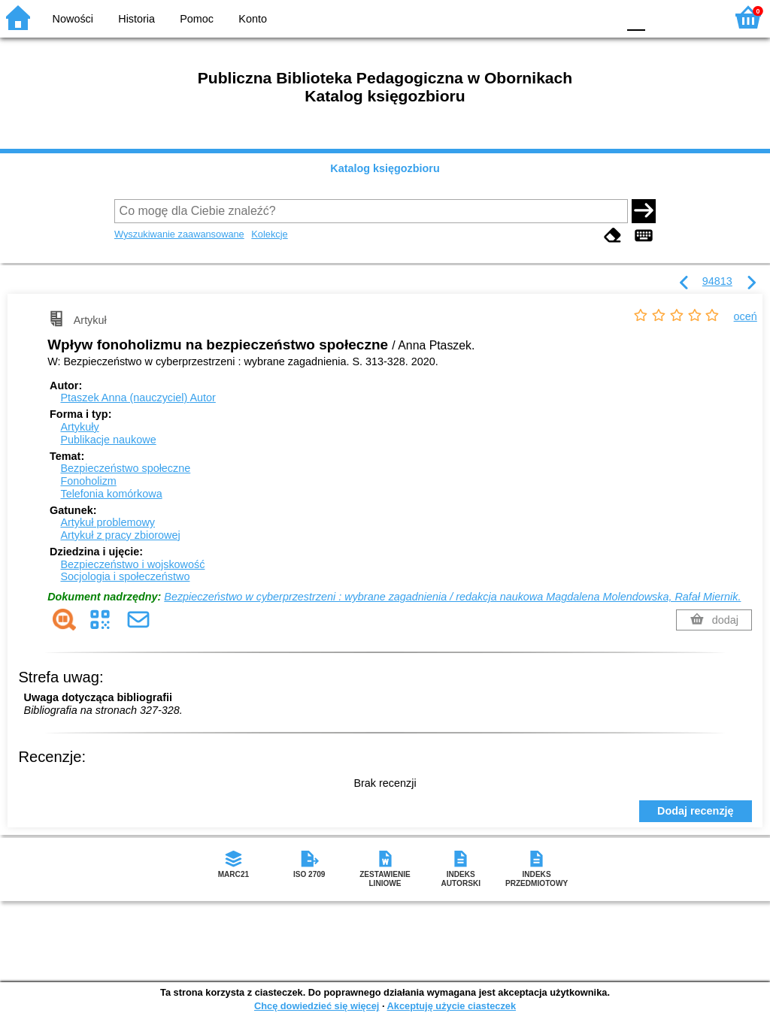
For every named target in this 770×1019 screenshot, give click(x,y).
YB (570, 17)
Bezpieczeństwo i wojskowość (132, 564)
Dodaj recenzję (695, 811)
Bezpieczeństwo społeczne (125, 468)
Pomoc (197, 19)
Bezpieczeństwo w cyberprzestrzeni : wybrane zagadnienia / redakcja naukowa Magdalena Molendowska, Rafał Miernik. (452, 597)
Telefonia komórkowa (111, 494)
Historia (136, 19)
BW (540, 17)
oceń (745, 316)
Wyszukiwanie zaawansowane (179, 234)
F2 (697, 17)
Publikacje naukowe (108, 440)
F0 (636, 17)
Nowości (73, 19)
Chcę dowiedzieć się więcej (316, 1005)
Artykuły (79, 427)
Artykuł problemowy (107, 522)
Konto (252, 19)
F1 (662, 17)
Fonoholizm (88, 481)
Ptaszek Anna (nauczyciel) (137, 398)
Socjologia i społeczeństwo (124, 576)
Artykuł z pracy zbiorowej (120, 535)
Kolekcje (269, 234)
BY (601, 17)
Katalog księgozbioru (385, 168)
